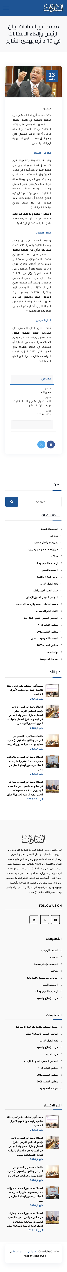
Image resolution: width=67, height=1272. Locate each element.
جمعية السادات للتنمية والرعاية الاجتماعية (37, 604)
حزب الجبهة (52, 1054)
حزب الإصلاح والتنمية (47, 576)
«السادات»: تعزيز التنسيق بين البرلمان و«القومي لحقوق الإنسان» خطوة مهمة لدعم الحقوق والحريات (25, 740)
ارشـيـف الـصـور (49, 569)
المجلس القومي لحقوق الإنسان (42, 597)
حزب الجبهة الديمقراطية (45, 590)
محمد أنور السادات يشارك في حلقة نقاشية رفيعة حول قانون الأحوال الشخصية (25, 690)
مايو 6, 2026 (36, 698)
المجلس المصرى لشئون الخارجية (41, 617)
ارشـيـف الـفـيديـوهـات (46, 563)
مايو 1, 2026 (36, 773)
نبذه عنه (54, 535)
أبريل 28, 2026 (35, 799)
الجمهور (47, 108)
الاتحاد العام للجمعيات (47, 611)
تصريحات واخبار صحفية (46, 542)
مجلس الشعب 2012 (47, 631)
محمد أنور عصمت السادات (24, 1251)
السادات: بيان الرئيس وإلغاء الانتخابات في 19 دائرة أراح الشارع (32, 403)
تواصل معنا (52, 652)
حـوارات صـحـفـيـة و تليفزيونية (42, 977)
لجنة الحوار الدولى (48, 583)
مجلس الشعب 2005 (47, 645)
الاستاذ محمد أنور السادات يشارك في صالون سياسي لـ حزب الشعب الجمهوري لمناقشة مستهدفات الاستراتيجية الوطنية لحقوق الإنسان (25, 788)
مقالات (54, 556)
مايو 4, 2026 (36, 727)
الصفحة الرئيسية (49, 529)
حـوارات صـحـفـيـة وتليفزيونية (42, 549)
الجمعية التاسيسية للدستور (44, 638)
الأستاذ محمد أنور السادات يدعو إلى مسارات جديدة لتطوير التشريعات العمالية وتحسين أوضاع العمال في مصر (25, 763)
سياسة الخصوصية (49, 659)
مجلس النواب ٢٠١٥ (48, 624)
